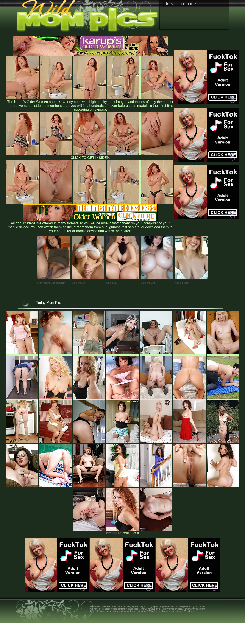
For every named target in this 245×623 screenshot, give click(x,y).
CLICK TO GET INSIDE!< (90, 158)
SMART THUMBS (130, 533)
